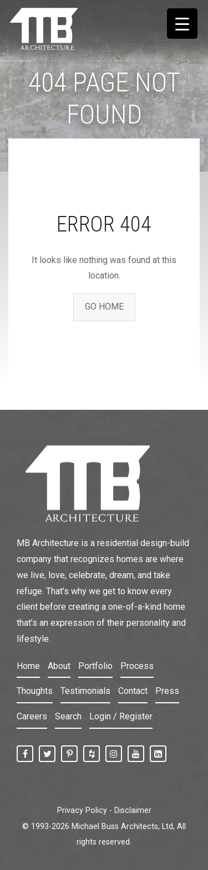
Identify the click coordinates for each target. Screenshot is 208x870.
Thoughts (35, 691)
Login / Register (121, 716)
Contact (133, 691)
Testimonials (85, 691)
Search (68, 716)
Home (28, 666)
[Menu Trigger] (182, 23)
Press (167, 691)
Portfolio (95, 666)
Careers (32, 716)
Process (137, 666)
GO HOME (104, 306)
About (59, 666)
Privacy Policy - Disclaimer (104, 810)
